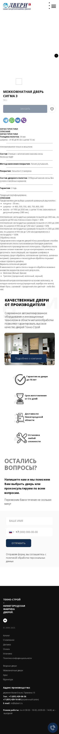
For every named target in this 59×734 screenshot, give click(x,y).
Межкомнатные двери (13, 670)
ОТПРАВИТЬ (18, 543)
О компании (8, 640)
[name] (29, 521)
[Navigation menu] (53, 6)
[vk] (5, 620)
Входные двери (10, 665)
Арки (5, 675)
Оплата (6, 649)
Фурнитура (8, 679)
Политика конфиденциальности (17, 658)
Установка (7, 653)
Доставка (7, 644)
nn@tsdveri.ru (17, 703)
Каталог (6, 635)
